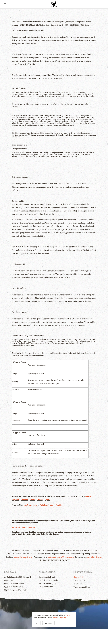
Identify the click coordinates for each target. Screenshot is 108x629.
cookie (69, 615)
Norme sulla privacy (60, 617)
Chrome (24, 499)
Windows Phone (47, 505)
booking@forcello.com (23, 557)
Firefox (40, 499)
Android (27, 505)
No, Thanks (48, 623)
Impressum (77, 584)
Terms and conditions (81, 587)
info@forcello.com (94, 557)
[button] (5, 4)
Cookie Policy (78, 577)
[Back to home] (54, 4)
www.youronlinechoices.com (23, 527)
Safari (32, 499)
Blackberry (60, 505)
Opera (47, 499)
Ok (37, 623)
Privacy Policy (79, 580)
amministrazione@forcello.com (61, 557)
